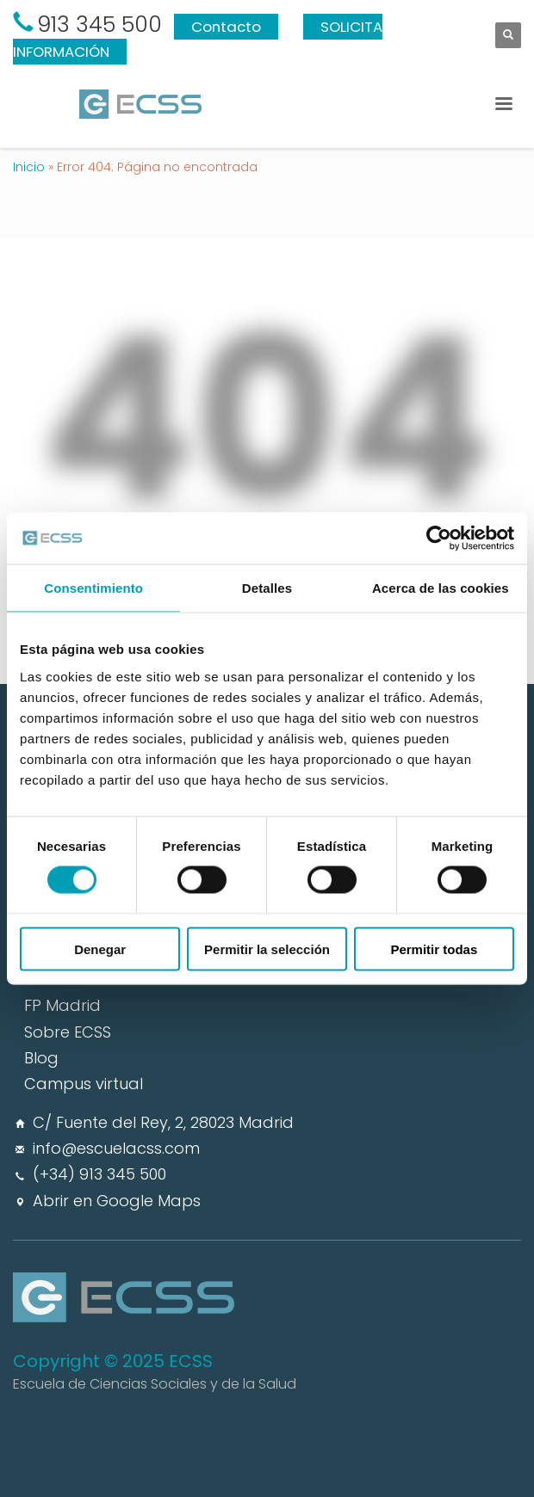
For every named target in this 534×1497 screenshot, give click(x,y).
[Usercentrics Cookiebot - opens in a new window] (438, 538)
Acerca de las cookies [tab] (440, 588)
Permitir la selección (267, 948)
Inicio (29, 167)
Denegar (100, 948)
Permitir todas (433, 948)
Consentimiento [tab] (93, 588)
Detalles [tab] (267, 588)
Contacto (226, 26)
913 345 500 (99, 24)
